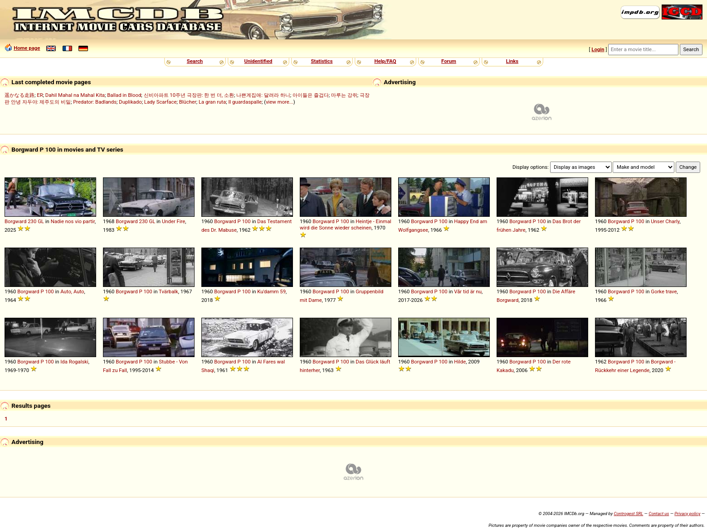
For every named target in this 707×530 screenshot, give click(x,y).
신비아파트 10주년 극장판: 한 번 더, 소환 (189, 95)
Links (512, 61)
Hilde (460, 361)
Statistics (321, 61)
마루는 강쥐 (344, 95)
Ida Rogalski (74, 361)
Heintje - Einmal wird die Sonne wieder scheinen (345, 224)
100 (246, 221)
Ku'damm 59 (271, 291)
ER (40, 95)
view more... (279, 102)
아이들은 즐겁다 (311, 95)
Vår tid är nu (468, 291)
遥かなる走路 (19, 95)
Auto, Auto (72, 291)
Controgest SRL (628, 513)
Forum (448, 61)
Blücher (187, 102)
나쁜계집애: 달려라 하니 (263, 95)
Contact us (658, 513)
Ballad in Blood (124, 95)
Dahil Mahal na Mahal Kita (75, 95)
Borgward (15, 221)
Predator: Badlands (95, 102)
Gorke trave (664, 291)
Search (195, 61)
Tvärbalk (168, 291)
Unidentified (258, 61)
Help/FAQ (385, 61)
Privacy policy (687, 513)
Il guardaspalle (245, 102)
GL (41, 221)
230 (32, 221)
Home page (27, 48)
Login (597, 49)
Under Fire (173, 221)
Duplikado (130, 102)
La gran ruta (212, 102)
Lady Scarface (160, 102)
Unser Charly (665, 221)
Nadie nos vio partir (73, 221)
